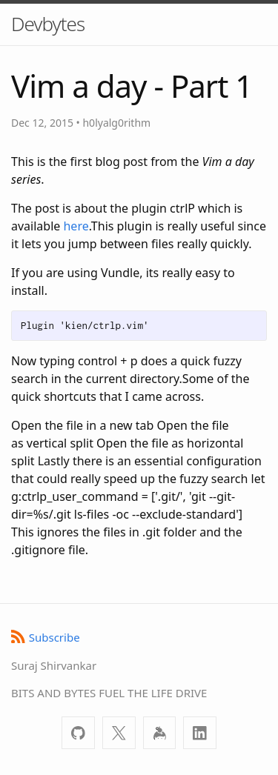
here (75, 226)
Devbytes (48, 23)
